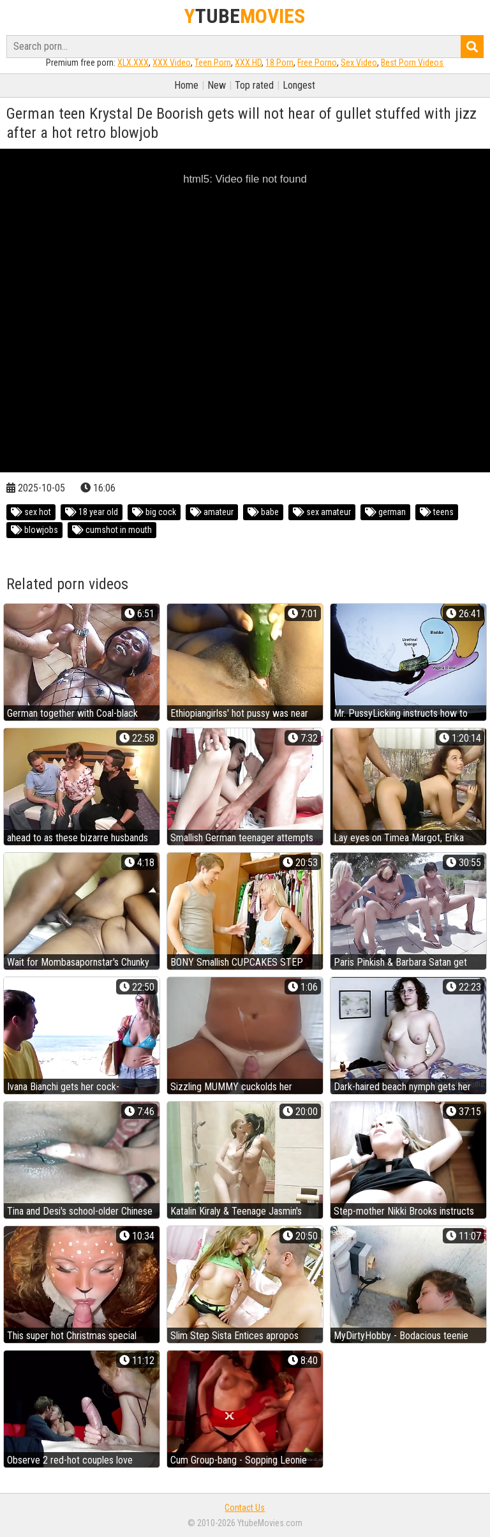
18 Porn (279, 62)
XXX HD (248, 62)
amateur (212, 512)
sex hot (31, 512)
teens (437, 512)
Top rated (254, 85)
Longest (299, 85)
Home (186, 85)
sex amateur (322, 512)
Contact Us (245, 1508)
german (385, 512)
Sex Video (359, 62)
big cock (154, 512)
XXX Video (171, 62)
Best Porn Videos (412, 62)
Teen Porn (213, 62)
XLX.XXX (133, 62)
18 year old (91, 512)
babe (263, 512)
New (216, 85)
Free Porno (317, 62)
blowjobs (34, 530)
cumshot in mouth (112, 530)
